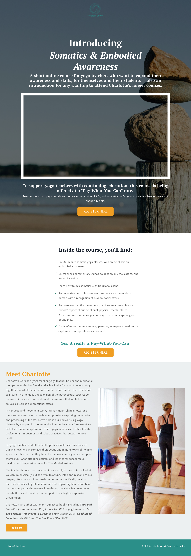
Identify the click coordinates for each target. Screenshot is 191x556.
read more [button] (16, 530)
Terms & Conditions (16, 549)
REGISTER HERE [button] (95, 212)
